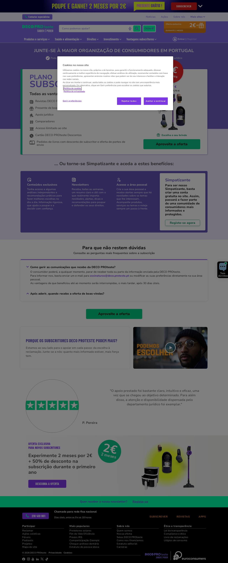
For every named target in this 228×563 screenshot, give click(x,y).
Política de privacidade (74, 91)
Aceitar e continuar (156, 101)
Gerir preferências (72, 100)
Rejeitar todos (129, 101)
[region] (115, 83)
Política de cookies (72, 88)
